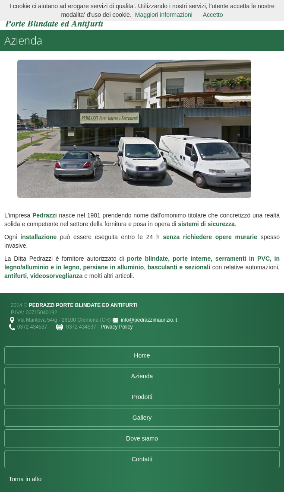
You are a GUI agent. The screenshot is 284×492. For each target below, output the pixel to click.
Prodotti (142, 396)
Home (142, 355)
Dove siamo (142, 438)
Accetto (213, 14)
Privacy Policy (117, 327)
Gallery (142, 417)
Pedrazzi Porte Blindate (54, 16)
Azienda (142, 376)
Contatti (142, 459)
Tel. (13, 327)
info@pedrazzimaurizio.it (149, 320)
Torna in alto (25, 479)
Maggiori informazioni (163, 14)
